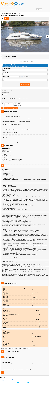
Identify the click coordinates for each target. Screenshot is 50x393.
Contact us (3, 381)
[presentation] (2, 18)
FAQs (7, 381)
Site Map (2, 382)
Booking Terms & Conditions (15, 381)
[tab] (2, 18)
